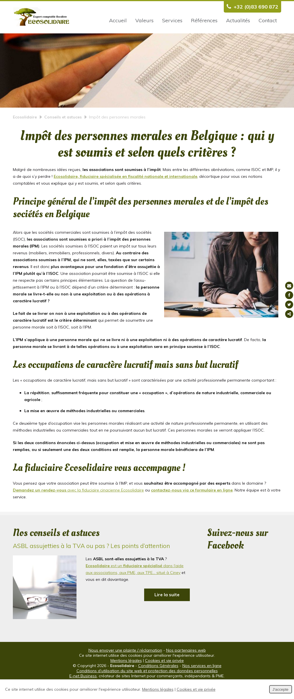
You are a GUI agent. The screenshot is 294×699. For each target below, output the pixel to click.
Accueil (118, 20)
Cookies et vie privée (164, 675)
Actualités (238, 20)
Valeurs (144, 20)
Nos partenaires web (186, 665)
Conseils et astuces (63, 131)
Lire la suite (167, 609)
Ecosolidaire (25, 131)
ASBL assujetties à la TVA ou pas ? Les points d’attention (91, 560)
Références (204, 20)
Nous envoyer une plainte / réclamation (125, 665)
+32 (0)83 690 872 (251, 6)
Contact (268, 20)
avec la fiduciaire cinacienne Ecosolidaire (78, 504)
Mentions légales (126, 675)
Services (172, 20)
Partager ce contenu (289, 314)
